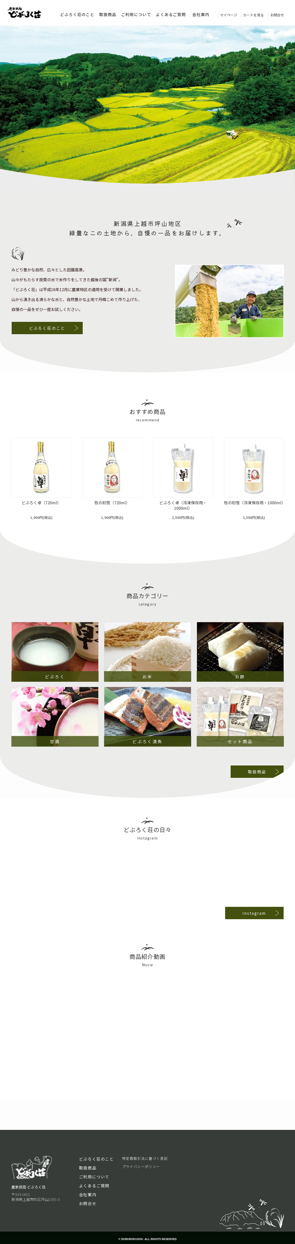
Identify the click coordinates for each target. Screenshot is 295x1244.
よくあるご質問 (171, 14)
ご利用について (136, 14)
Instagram (254, 913)
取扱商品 (107, 14)
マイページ (228, 14)
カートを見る (253, 14)
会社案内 (200, 14)
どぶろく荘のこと (77, 14)
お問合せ (277, 14)
